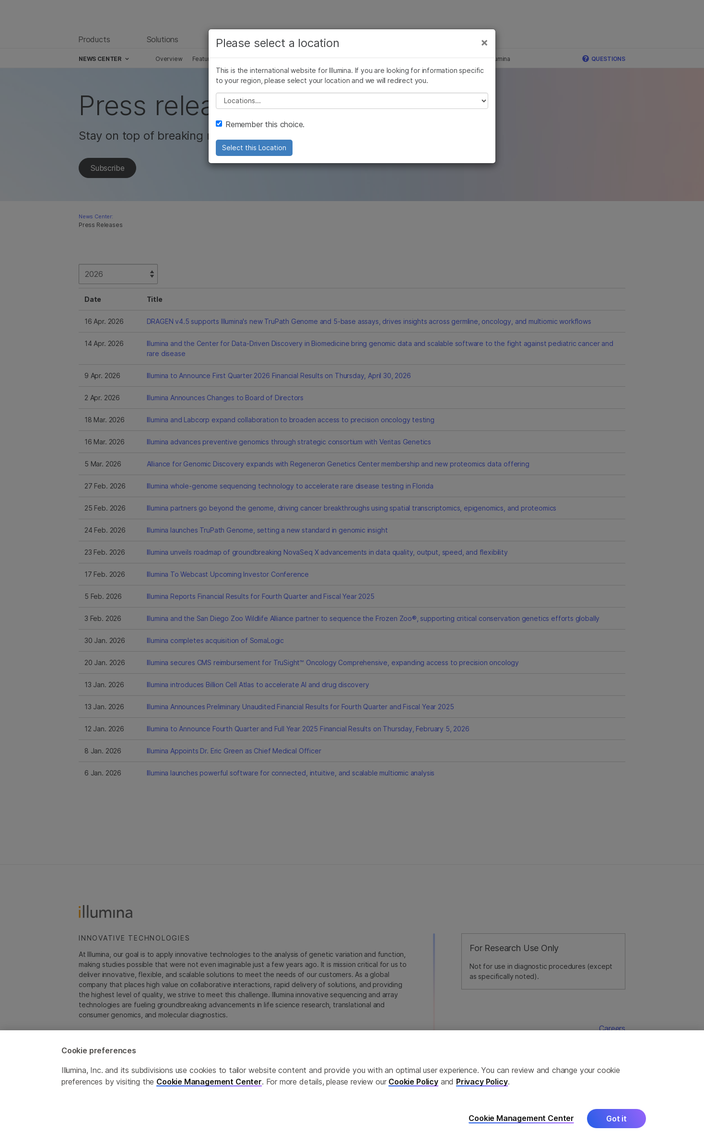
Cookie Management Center (209, 1085)
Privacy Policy (482, 1085)
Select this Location (254, 147)
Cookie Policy (413, 1085)
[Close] (484, 42)
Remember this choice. (260, 124)
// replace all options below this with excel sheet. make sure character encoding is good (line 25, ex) (352, 101)
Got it (616, 1122)
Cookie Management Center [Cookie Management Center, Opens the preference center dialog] (521, 1122)
